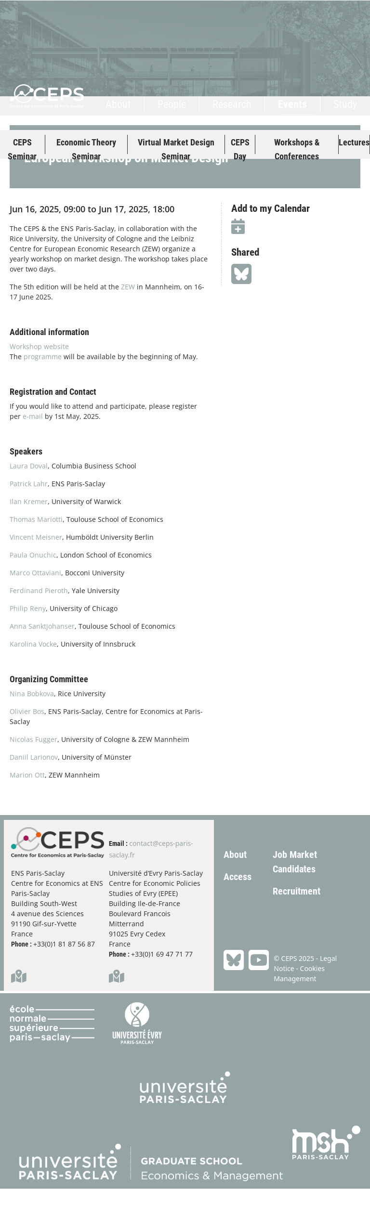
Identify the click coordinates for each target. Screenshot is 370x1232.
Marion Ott (27, 818)
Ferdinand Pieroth (39, 633)
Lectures (354, 142)
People (172, 104)
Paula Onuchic (33, 598)
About (118, 104)
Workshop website (40, 389)
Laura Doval (29, 509)
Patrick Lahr (29, 527)
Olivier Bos (27, 754)
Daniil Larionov (34, 800)
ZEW (128, 330)
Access (237, 920)
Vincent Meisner (36, 580)
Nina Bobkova (32, 736)
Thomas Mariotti (36, 562)
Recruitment (296, 934)
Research (231, 104)
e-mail (33, 459)
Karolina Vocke (33, 687)
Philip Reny (28, 651)
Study (345, 104)
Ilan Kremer (29, 544)
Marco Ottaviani (35, 616)
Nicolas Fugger (33, 782)
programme (44, 399)
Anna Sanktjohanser (42, 669)
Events (292, 104)
